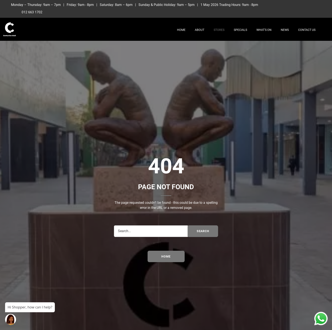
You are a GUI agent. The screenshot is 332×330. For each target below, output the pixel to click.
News (285, 29)
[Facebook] (304, 4)
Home (181, 29)
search (203, 231)
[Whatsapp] (313, 11)
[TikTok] (322, 4)
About (199, 29)
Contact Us (306, 29)
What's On (263, 29)
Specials (240, 29)
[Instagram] (313, 4)
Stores (219, 29)
